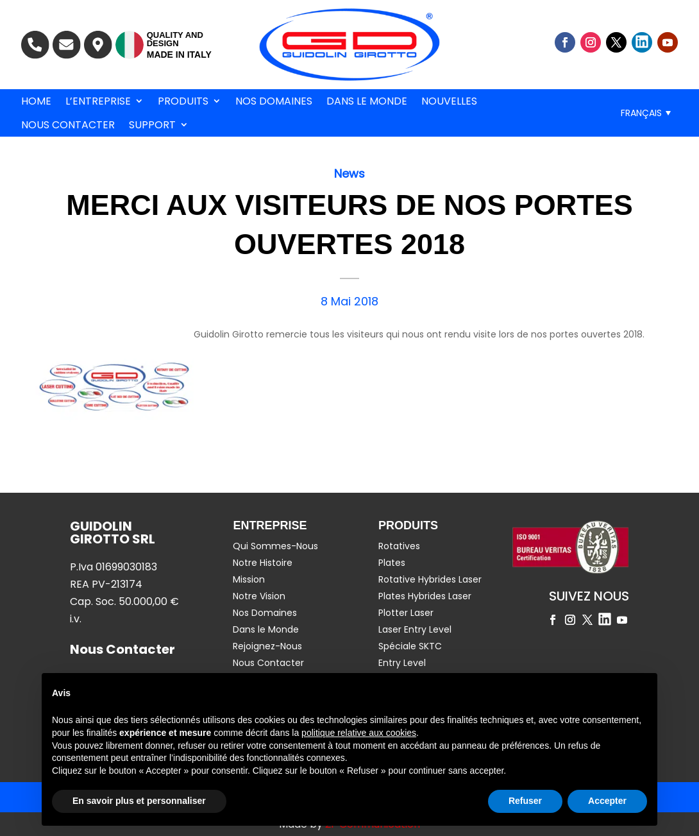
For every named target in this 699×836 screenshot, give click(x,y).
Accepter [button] (607, 801)
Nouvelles (449, 101)
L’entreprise (98, 101)
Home (36, 101)
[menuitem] (646, 112)
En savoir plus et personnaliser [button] (139, 801)
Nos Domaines (273, 101)
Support (152, 125)
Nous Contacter (68, 125)
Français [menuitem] (641, 113)
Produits (183, 101)
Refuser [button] (525, 801)
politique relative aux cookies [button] (358, 733)
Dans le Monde (366, 101)
